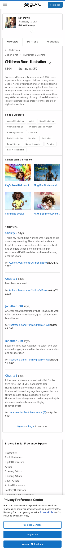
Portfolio (32, 41)
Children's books (14, 213)
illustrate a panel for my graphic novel (29, 325)
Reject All (32, 534)
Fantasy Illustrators (15, 490)
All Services (12, 50)
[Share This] (50, 63)
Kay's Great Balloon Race (18, 185)
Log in (31, 426)
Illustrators (11, 452)
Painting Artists (13, 476)
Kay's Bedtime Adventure (47, 213)
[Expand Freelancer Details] (32, 30)
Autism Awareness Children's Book (28, 262)
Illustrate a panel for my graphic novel (29, 359)
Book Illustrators (14, 457)
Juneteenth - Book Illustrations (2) (27, 412)
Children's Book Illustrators (19, 494)
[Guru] (32, 4)
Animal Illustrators (15, 485)
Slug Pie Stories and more (47, 185)
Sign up (21, 426)
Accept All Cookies (32, 544)
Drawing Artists (13, 471)
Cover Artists (12, 480)
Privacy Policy (47, 512)
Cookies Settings (32, 525)
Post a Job (55, 5)
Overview (12, 41)
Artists (8, 466)
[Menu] (4, 5)
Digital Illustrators (14, 462)
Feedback (53, 41)
